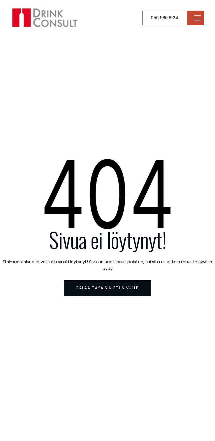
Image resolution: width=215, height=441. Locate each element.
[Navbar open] (197, 18)
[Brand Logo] (46, 17)
